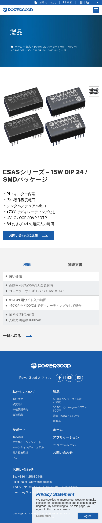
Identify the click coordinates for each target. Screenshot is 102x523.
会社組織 (18, 414)
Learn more (43, 515)
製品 (28, 46)
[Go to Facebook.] (60, 378)
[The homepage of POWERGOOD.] (51, 366)
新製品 (57, 421)
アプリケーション (66, 437)
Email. (32, 481)
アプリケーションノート (27, 442)
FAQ (15, 457)
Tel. (28, 476)
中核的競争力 (20, 409)
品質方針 (18, 404)
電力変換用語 (20, 452)
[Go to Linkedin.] (79, 378)
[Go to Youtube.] (69, 378)
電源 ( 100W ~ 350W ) (66, 415)
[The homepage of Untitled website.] (18, 10)
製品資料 (18, 437)
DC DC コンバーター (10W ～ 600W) (55, 46)
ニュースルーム (64, 445)
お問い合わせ (63, 452)
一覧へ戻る (12, 336)
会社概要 (18, 399)
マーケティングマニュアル (28, 447)
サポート (19, 430)
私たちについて (24, 392)
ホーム (18, 46)
